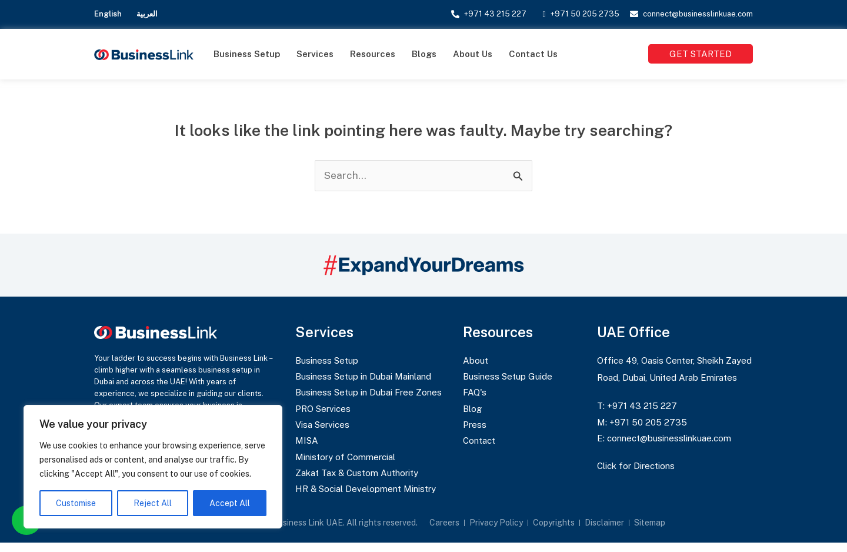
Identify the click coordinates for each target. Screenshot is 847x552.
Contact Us (533, 54)
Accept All (229, 503)
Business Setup (247, 54)
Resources (372, 54)
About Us (472, 54)
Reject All (153, 503)
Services (315, 54)
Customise (76, 503)
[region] (153, 466)
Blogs (424, 54)
